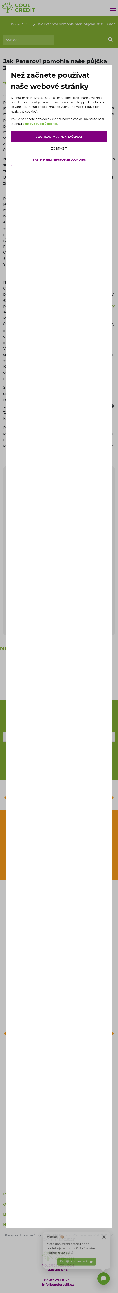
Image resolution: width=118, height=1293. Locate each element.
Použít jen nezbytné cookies (59, 160)
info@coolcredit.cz (58, 1284)
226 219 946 (58, 1270)
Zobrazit (59, 148)
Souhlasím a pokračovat (59, 137)
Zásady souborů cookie (40, 124)
